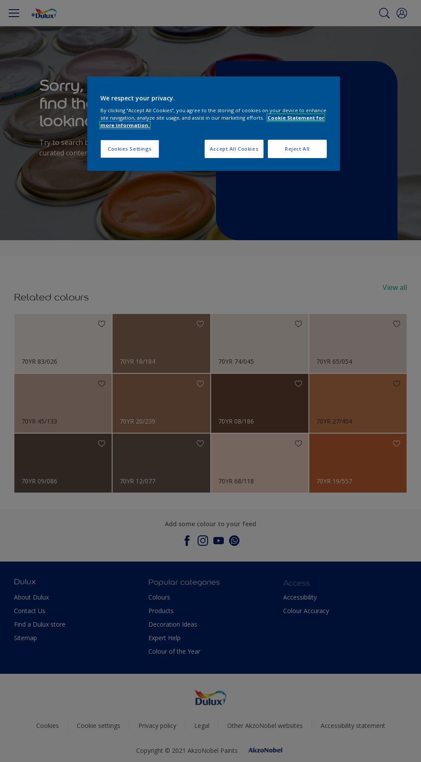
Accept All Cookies (234, 148)
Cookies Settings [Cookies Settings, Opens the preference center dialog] (130, 148)
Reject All (297, 148)
